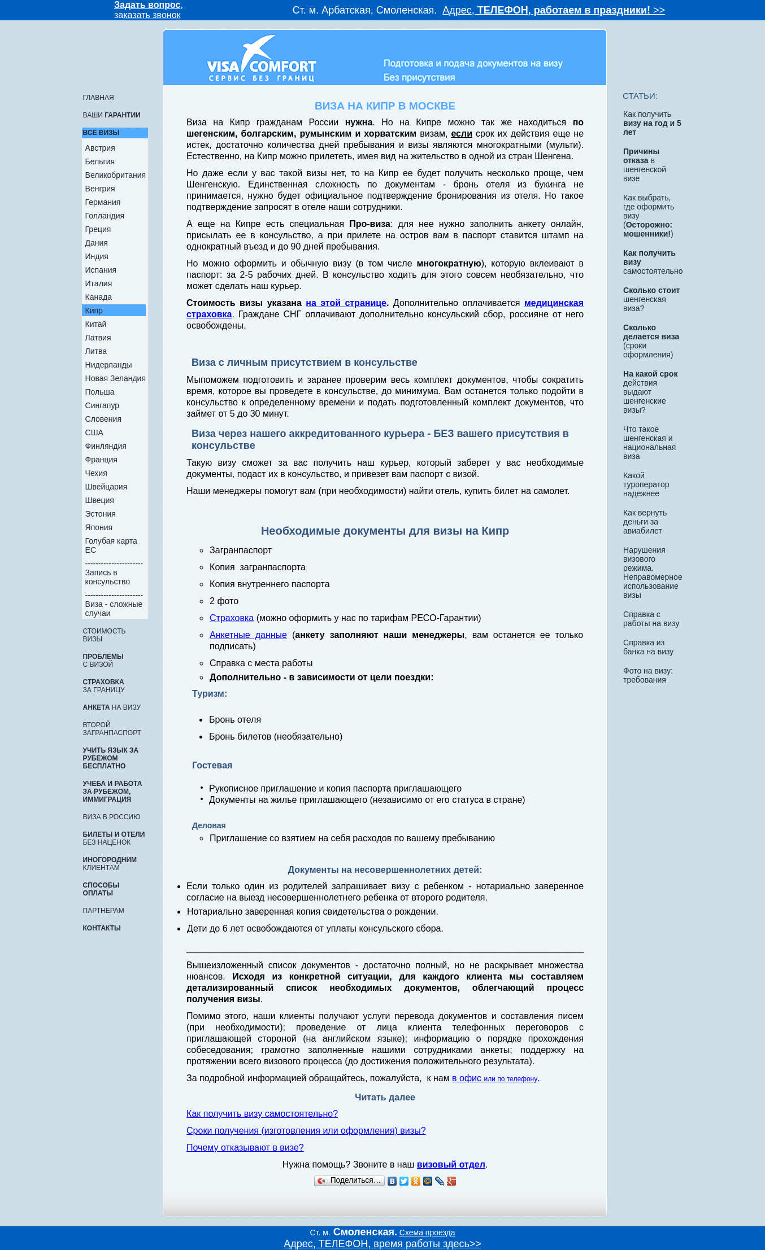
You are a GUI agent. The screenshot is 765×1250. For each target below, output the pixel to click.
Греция (98, 229)
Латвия (98, 337)
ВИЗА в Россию (112, 817)
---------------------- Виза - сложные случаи (114, 604)
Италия (98, 283)
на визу (112, 707)
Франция (101, 459)
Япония (99, 527)
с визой (103, 660)
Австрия (100, 147)
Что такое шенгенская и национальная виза (649, 443)
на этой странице (346, 303)
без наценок (114, 838)
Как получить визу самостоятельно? (262, 1113)
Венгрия (100, 188)
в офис (494, 1078)
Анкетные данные (248, 635)
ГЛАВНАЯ (98, 98)
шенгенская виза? (651, 299)
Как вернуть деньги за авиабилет (645, 521)
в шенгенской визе (644, 165)
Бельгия (100, 161)
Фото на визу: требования (648, 675)
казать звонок (151, 15)
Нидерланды (108, 364)
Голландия (105, 215)
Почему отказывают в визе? (245, 1147)
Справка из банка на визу (648, 647)
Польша (100, 391)
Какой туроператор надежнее (646, 484)
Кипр (94, 310)
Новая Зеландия (115, 378)
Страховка (232, 618)
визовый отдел (451, 1164)
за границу (104, 686)
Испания (101, 269)
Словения (103, 418)
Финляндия (106, 446)
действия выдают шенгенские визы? (650, 391)
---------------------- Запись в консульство (114, 572)
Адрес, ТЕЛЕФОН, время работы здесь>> (382, 1243)
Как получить (652, 123)
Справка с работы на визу (651, 619)
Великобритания (115, 175)
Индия (96, 256)
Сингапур (102, 405)
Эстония (100, 513)
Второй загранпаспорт (112, 729)
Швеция (99, 500)
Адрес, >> (553, 10)
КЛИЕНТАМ (110, 864)
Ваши (112, 115)
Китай (96, 324)
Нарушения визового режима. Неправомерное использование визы (653, 572)
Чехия (96, 473)
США (94, 432)
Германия (103, 202)
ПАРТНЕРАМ (103, 911)
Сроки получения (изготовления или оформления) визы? (305, 1130)
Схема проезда (427, 1232)
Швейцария (106, 486)
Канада (98, 296)
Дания (96, 242)
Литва (96, 351)
